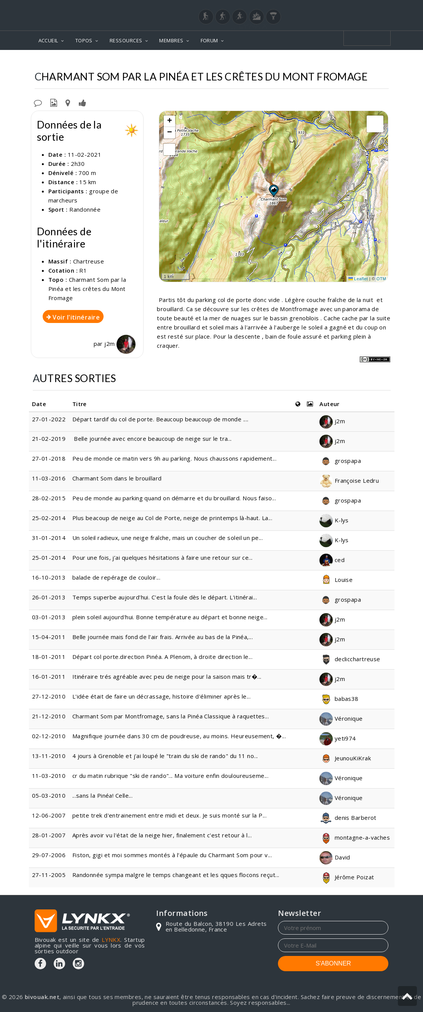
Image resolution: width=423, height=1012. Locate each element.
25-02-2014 (49, 518)
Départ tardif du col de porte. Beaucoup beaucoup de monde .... (160, 419)
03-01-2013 (49, 617)
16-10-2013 (49, 577)
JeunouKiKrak (345, 758)
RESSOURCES (126, 40)
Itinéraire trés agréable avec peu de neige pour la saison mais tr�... (167, 676)
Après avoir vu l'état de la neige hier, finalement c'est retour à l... (162, 835)
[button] (273, 190)
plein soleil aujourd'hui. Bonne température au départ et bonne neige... (170, 617)
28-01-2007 (49, 835)
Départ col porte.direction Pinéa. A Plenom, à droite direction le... (162, 656)
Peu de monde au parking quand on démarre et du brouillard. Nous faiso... (174, 498)
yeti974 (337, 738)
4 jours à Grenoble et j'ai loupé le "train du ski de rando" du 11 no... (165, 756)
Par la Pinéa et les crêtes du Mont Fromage (320, 61)
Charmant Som (221, 61)
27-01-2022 (49, 419)
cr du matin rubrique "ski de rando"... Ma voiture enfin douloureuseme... (170, 775)
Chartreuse (172, 61)
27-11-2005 (49, 875)
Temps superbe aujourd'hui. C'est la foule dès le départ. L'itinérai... (164, 597)
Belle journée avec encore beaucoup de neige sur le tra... (152, 438)
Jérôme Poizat (346, 877)
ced (332, 560)
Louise (336, 579)
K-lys (334, 520)
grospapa (340, 460)
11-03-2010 (49, 775)
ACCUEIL (48, 40)
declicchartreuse (349, 659)
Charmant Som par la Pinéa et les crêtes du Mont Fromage (87, 289)
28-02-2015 (49, 498)
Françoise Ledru (349, 480)
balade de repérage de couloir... (116, 577)
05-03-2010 (49, 795)
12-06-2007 (49, 815)
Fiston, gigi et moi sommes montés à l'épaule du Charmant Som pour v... (172, 855)
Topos (135, 61)
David (334, 857)
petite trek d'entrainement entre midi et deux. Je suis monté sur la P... (169, 815)
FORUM (209, 40)
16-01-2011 (49, 676)
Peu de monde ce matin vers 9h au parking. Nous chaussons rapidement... (174, 458)
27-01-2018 (49, 458)
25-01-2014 (49, 557)
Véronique (341, 718)
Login (351, 7)
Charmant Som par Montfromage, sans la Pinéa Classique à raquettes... (170, 716)
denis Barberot (348, 817)
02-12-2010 (49, 736)
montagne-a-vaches (354, 837)
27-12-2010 (49, 696)
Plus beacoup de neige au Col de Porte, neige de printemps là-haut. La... (172, 518)
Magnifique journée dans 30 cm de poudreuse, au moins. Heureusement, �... (179, 736)
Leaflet (358, 278)
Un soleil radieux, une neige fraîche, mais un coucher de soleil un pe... (167, 537)
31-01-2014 (49, 537)
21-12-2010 (49, 716)
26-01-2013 (49, 597)
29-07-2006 (49, 855)
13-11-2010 (49, 756)
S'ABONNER (333, 963)
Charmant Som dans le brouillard (117, 478)
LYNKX (111, 939)
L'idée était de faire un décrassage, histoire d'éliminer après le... (161, 696)
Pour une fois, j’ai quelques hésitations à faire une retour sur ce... (162, 557)
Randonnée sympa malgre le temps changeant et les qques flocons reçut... (175, 875)
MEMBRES (171, 40)
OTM (381, 278)
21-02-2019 (49, 438)
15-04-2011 (49, 637)
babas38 (339, 698)
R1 (83, 270)
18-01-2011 (49, 656)
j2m (120, 343)
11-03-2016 (49, 478)
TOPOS (84, 40)
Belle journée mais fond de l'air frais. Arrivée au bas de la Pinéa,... (162, 637)
